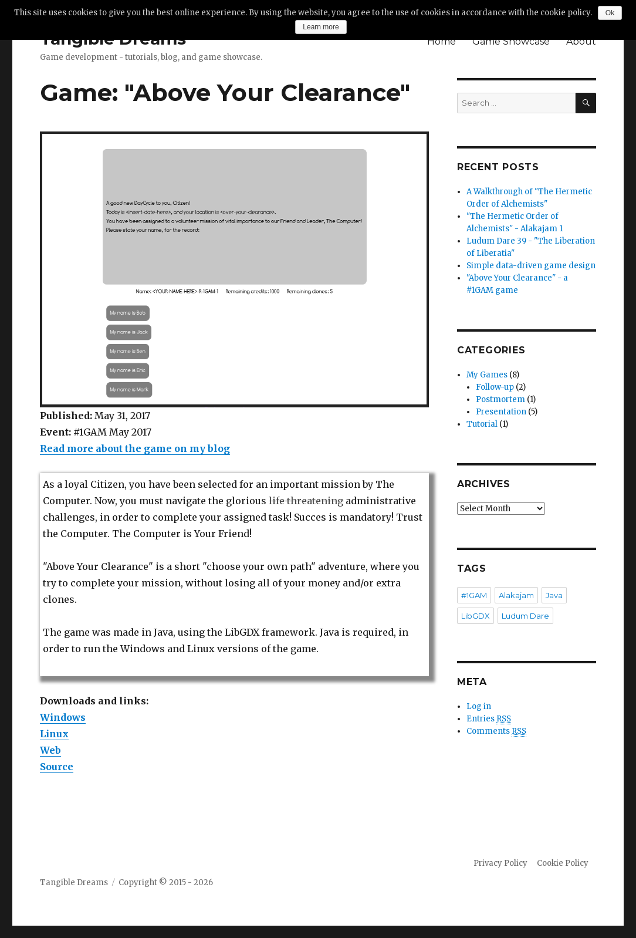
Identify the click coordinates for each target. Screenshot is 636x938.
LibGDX (475, 615)
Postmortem (500, 399)
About (581, 41)
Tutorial (482, 424)
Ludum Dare (525, 615)
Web (50, 750)
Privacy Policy (500, 863)
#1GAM (474, 595)
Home (441, 41)
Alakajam (516, 595)
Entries (488, 719)
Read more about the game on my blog (135, 448)
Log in (478, 706)
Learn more (321, 27)
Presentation (501, 412)
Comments (496, 731)
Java (554, 595)
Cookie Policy (562, 863)
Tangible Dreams (74, 883)
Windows (63, 717)
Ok (609, 13)
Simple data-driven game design (531, 266)
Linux (54, 734)
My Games (487, 375)
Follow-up (495, 387)
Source (56, 766)
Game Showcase (511, 41)
